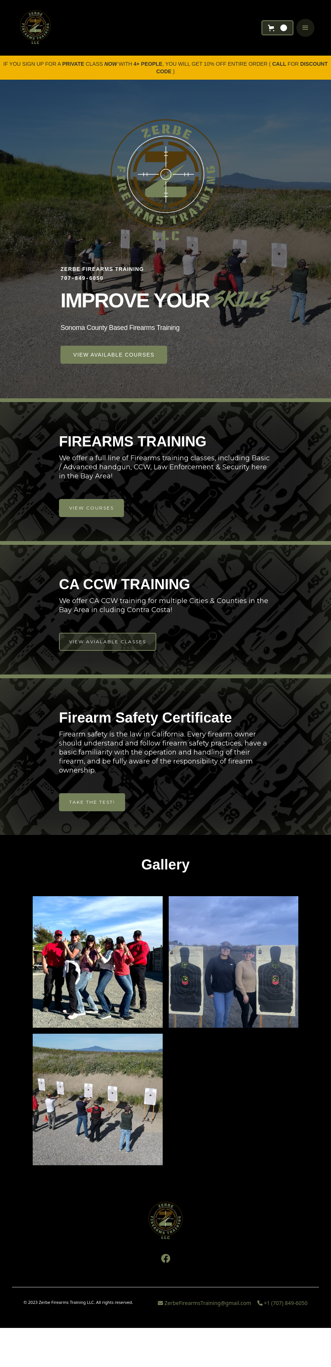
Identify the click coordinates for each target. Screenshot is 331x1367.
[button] (277, 27)
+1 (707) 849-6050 (282, 1302)
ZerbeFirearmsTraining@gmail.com (204, 1302)
